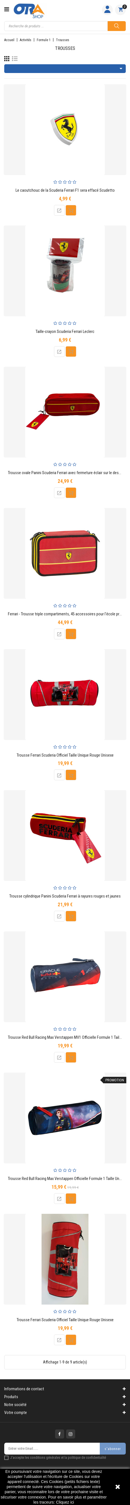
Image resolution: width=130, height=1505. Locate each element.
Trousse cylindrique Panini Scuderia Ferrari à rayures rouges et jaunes (65, 896)
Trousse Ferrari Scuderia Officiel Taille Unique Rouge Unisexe (65, 755)
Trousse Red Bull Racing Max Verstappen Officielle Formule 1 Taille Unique (67, 1178)
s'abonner (113, 1449)
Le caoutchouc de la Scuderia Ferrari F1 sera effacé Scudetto (65, 190)
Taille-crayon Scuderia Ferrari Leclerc (65, 331)
